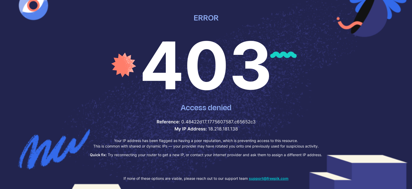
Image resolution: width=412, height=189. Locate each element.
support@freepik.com (269, 178)
